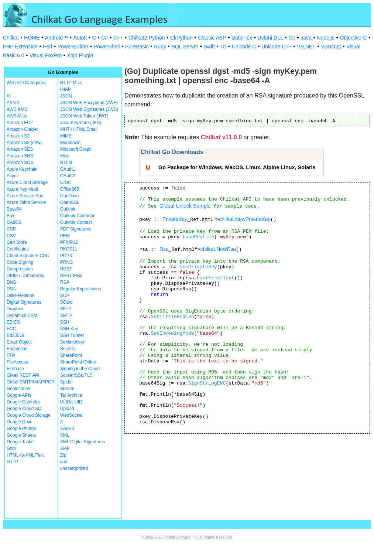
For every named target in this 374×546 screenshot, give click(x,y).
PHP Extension (20, 47)
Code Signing (20, 262)
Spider (66, 382)
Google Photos (21, 428)
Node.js (325, 38)
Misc (64, 155)
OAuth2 (67, 175)
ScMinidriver (72, 342)
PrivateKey (175, 219)
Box (10, 215)
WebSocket (71, 415)
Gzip (11, 448)
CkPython (181, 38)
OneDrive (69, 195)
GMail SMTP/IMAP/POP (30, 382)
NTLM (66, 162)
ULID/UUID (71, 402)
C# (104, 38)
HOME (32, 38)
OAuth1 (67, 169)
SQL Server (184, 47)
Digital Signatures (24, 302)
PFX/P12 (69, 242)
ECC (11, 328)
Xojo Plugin (80, 55)
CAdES (14, 222)
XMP (65, 448)
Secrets (67, 348)
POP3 (66, 255)
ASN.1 (13, 102)
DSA (11, 288)
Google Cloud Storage (29, 415)
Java (306, 38)
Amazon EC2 (20, 122)
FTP (11, 355)
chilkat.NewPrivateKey (244, 219)
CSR (11, 229)
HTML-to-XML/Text (25, 455)
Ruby (160, 47)
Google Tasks (20, 441)
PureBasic (137, 47)
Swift (209, 47)
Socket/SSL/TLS (76, 375)
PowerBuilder (73, 47)
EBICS (13, 322)
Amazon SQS (20, 162)
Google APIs (19, 395)
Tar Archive (71, 395)
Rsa (164, 249)
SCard (66, 302)
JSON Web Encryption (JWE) (89, 102)
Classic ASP (212, 38)
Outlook (67, 209)
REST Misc (71, 275)
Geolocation (18, 388)
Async (13, 175)
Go (291, 38)
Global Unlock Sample (185, 206)
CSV (11, 235)
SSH (64, 322)
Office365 (69, 189)
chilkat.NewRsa (218, 249)
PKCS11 (68, 249)
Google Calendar (23, 402)
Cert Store (17, 242)
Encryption (17, 348)
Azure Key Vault (22, 189)
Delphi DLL (270, 38)
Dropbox (15, 308)
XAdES (67, 428)
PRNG (66, 262)
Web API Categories (27, 82)
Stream (67, 388)
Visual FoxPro (46, 55)
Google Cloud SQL (25, 408)
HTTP (12, 461)
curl (63, 461)
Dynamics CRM (22, 315)
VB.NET (306, 47)
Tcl (223, 47)
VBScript (331, 47)
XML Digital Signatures (82, 441)
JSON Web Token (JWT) (84, 116)
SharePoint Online (78, 362)
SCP (64, 295)
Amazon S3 (18, 136)
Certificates (18, 249)
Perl (47, 47)
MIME (66, 136)
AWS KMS (17, 109)
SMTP (66, 315)
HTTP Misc (71, 82)
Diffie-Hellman (20, 295)
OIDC (65, 182)
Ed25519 (15, 335)
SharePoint (71, 355)
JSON (66, 96)
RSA (64, 282)
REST (66, 269)
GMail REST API (23, 375)
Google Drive (19, 421)
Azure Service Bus (25, 195)
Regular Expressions (80, 288)
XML (64, 435)
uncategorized (74, 468)
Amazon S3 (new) (24, 142)
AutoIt (80, 38)
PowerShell (107, 47)
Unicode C (244, 47)
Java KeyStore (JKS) (80, 122)
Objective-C (353, 38)
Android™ (56, 38)
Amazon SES (20, 149)
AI (9, 96)
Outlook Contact (76, 222)
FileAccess (17, 362)
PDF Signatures (76, 229)
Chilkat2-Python (146, 38)
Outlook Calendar (77, 215)
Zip (63, 455)
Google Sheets (21, 435)
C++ (118, 38)
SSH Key (69, 328)
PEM (65, 235)
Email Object (19, 342)
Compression (20, 269)
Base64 (14, 209)
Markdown (70, 142)
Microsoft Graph (76, 149)
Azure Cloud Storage (27, 182)
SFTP (66, 308)
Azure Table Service (26, 202)
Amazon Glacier (22, 129)
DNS (11, 282)
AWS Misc (17, 116)
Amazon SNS (20, 155)
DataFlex (241, 38)
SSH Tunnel (72, 335)
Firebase (15, 368)
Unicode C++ (276, 47)
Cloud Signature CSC (28, 255)
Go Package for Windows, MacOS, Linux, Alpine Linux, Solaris (237, 167)
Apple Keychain (22, 169)
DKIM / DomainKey (25, 275)
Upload (67, 408)
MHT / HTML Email (78, 129)
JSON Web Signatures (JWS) (89, 109)
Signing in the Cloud (80, 368)
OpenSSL (69, 202)
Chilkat (11, 38)
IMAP (65, 89)
